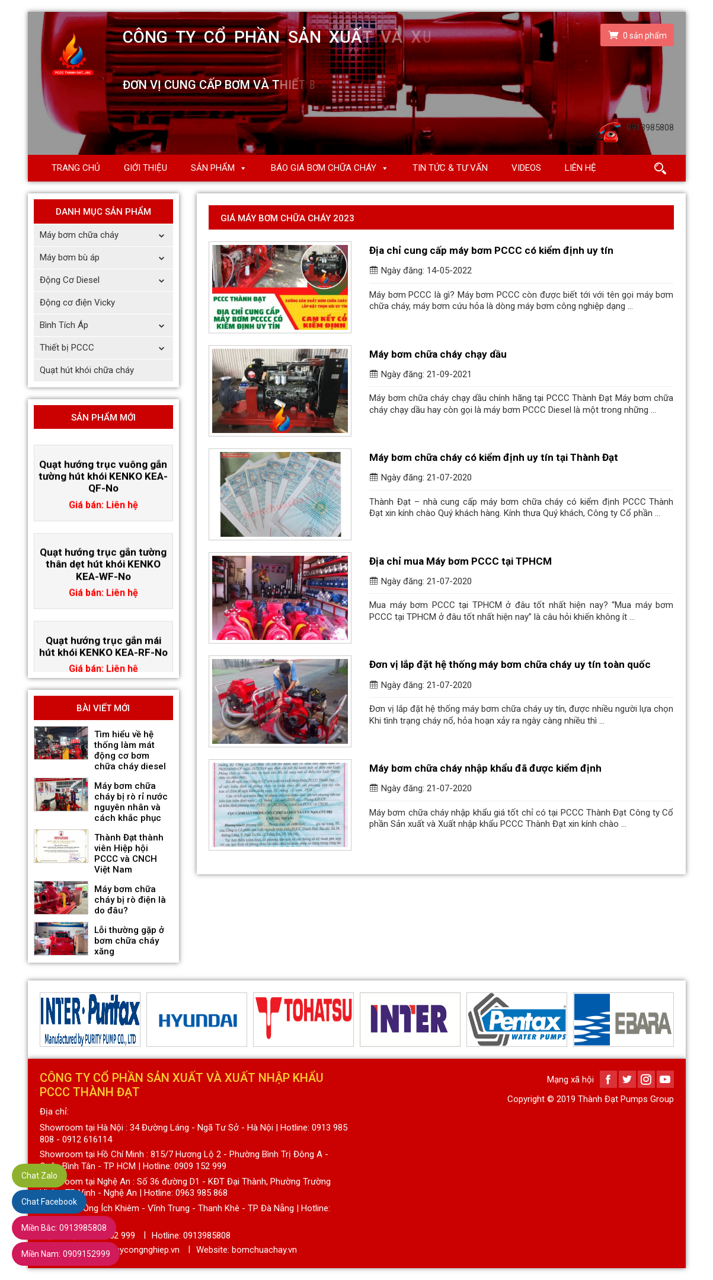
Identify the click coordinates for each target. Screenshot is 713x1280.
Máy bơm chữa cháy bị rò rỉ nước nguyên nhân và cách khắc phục (131, 802)
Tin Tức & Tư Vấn (450, 168)
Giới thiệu (145, 168)
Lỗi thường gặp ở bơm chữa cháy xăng (129, 941)
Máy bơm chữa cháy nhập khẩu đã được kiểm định (485, 768)
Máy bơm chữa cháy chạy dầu (438, 354)
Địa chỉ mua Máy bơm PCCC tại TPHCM (460, 561)
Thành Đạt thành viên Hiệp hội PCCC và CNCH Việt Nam (129, 853)
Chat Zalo (39, 1175)
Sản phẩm (213, 168)
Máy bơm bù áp (106, 258)
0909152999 (65, 1254)
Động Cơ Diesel (106, 280)
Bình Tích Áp (106, 325)
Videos (526, 168)
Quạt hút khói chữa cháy (87, 370)
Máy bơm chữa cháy (106, 235)
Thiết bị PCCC (106, 348)
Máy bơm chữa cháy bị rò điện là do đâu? (130, 900)
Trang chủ (76, 168)
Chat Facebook (49, 1201)
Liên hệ (580, 168)
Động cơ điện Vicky (77, 302)
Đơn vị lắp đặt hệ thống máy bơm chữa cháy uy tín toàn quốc (510, 664)
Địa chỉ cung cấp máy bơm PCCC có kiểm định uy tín (491, 250)
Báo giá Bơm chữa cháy (323, 168)
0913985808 (64, 1228)
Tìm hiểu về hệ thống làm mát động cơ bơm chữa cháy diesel (130, 750)
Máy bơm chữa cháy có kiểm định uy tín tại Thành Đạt (493, 457)
